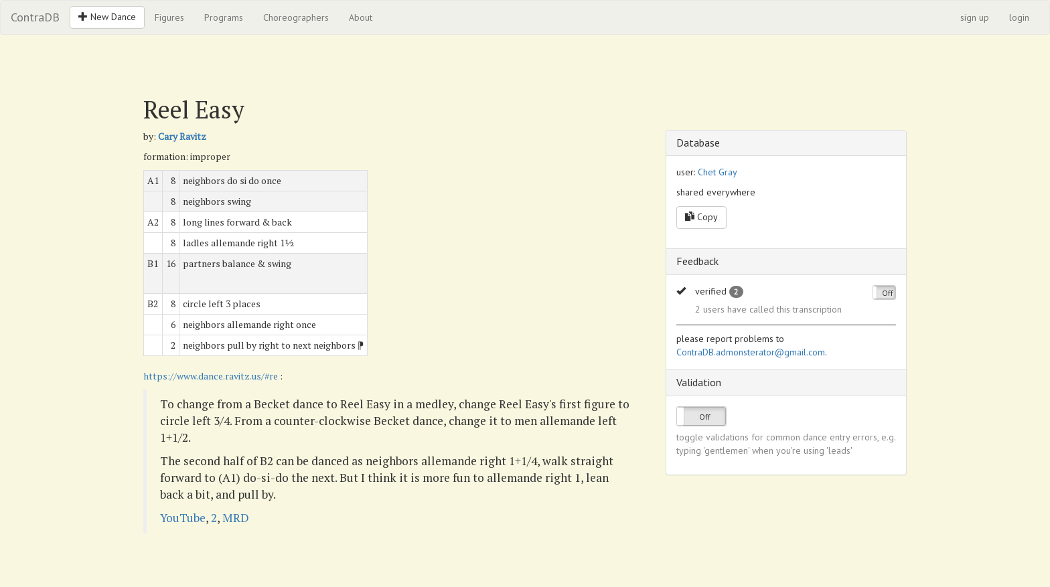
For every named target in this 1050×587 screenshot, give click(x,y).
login (1019, 17)
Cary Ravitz (182, 136)
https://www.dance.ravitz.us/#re (210, 375)
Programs (223, 17)
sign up (974, 17)
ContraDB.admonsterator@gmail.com (750, 352)
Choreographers (296, 17)
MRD (235, 517)
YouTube (183, 517)
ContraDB (35, 17)
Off (887, 293)
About (360, 17)
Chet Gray (717, 172)
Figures (169, 17)
